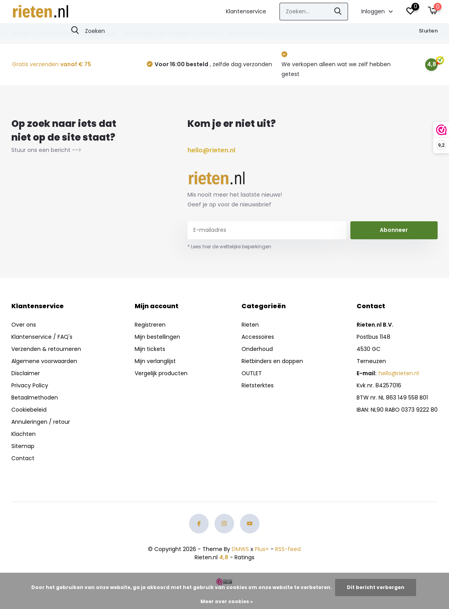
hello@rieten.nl (211, 150)
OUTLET (209, 33)
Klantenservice (246, 11)
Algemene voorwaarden (44, 361)
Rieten (20, 33)
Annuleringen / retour (40, 422)
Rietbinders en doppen (157, 33)
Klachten (23, 434)
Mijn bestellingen (157, 337)
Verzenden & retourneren (46, 349)
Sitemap (22, 446)
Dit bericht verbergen (375, 587)
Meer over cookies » (226, 601)
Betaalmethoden (34, 397)
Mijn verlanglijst (155, 361)
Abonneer (394, 230)
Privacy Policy (29, 385)
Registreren (150, 325)
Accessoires (56, 33)
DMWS (240, 549)
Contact (22, 458)
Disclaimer (25, 373)
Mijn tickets (150, 349)
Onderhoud (99, 33)
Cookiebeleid (29, 410)
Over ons (23, 325)
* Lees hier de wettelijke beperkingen (229, 246)
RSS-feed (288, 549)
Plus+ (262, 549)
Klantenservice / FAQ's (41, 337)
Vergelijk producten (161, 373)
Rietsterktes (247, 33)
